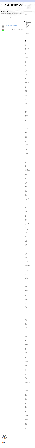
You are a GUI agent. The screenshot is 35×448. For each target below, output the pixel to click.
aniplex (25, 62)
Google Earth (26, 169)
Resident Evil (26, 337)
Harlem (25, 181)
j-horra (25, 204)
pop (25, 323)
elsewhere (26, 131)
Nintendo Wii (26, 290)
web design (26, 408)
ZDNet (25, 428)
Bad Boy (26, 73)
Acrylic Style (7, 440)
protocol (26, 327)
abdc (25, 50)
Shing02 (26, 352)
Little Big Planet (26, 237)
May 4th (26, 254)
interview (26, 199)
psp (25, 329)
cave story (26, 91)
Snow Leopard (26, 361)
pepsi (25, 310)
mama (25, 249)
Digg (25, 120)
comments (26, 100)
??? (25, 41)
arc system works (26, 64)
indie (25, 194)
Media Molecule (26, 257)
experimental (26, 135)
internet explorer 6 (27, 198)
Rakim (25, 333)
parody (25, 308)
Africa (25, 56)
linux (25, 236)
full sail (25, 154)
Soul (25, 366)
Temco (25, 379)
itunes (25, 203)
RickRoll (26, 339)
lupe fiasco (26, 244)
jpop (25, 215)
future (25, 156)
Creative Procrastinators (13, 5)
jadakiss (26, 206)
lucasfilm (26, 241)
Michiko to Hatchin (27, 262)
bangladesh (26, 74)
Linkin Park (26, 235)
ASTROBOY (26, 70)
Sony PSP (26, 365)
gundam (26, 177)
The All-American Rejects (27, 382)
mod (25, 268)
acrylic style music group (27, 52)
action (25, 53)
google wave (26, 173)
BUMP (2, 32)
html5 (25, 190)
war (25, 403)
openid (25, 302)
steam (25, 369)
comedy (26, 98)
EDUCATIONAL (26, 128)
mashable (26, 253)
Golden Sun (26, 165)
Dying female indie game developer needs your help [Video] (11, 25)
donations (26, 124)
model (25, 269)
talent (25, 374)
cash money (26, 90)
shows (25, 353)
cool (25, 107)
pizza (25, 318)
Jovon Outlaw (26, 214)
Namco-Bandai (26, 277)
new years (26, 285)
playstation (26, 320)
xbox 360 (26, 423)
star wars (26, 368)
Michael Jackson (26, 261)
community (26, 102)
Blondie (25, 79)
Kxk (25, 227)
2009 (25, 44)
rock (25, 343)
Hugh (26, 24)
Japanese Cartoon (27, 210)
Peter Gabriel (26, 312)
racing (25, 332)
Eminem (26, 132)
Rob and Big (26, 341)
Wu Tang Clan (26, 419)
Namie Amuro (26, 278)
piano (25, 316)
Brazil (25, 83)
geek (25, 162)
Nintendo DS (26, 289)
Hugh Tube (26, 191)
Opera (25, 304)
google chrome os (27, 168)
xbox (25, 422)
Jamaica (26, 208)
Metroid (25, 260)
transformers (26, 389)
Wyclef (25, 420)
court (25, 108)
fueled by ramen (26, 153)
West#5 (26, 27)
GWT (25, 178)
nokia (25, 291)
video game (26, 399)
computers (26, 103)
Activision (26, 54)
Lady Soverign (26, 229)
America (26, 58)
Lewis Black (26, 233)
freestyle (26, 150)
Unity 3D (26, 394)
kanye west (26, 219)
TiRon (25, 387)
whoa (25, 412)
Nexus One (26, 287)
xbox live (26, 424)
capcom (26, 87)
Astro (25, 69)
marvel (25, 252)
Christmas (26, 94)
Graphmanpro (27, 23)
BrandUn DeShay (27, 82)
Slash (25, 358)
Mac (25, 245)
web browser (26, 406)
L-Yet (25, 228)
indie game (26, 195)
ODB (25, 297)
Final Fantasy (26, 144)
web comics (26, 407)
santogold (26, 348)
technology (26, 377)
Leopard (26, 232)
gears (25, 161)
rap (25, 335)
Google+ (26, 174)
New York (26, 286)
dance (25, 114)
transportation (26, 390)
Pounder (26, 324)
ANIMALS (26, 60)
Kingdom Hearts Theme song (28, 223)
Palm (25, 306)
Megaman (26, 258)
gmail (25, 164)
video (25, 398)
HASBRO (26, 182)
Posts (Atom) (5, 23)
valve (25, 397)
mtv (25, 273)
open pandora (26, 299)
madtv (25, 248)
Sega (25, 349)
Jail (25, 207)
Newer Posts (3, 21)
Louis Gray (26, 240)
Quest (25, 331)
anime (25, 61)
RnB (25, 340)
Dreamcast (26, 125)
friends (25, 152)
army (25, 65)
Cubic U (26, 111)
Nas (25, 279)
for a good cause (26, 149)
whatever (26, 410)
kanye (25, 218)
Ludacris (26, 243)
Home (12, 21)
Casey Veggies (26, 89)
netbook (26, 282)
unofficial (26, 395)
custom (25, 112)
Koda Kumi (26, 224)
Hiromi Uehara (26, 185)
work (25, 416)
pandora (26, 307)
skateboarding (26, 356)
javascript (26, 211)
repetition (26, 336)
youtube (26, 427)
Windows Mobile (26, 415)
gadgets (26, 158)
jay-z (25, 212)
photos (25, 315)
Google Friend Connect (27, 170)
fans (25, 140)
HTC (25, 189)
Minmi (25, 266)
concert (25, 104)
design (25, 119)
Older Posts (21, 21)
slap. (25, 357)
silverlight (26, 354)
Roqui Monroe (26, 344)
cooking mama (26, 106)
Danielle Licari (26, 115)
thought (25, 386)
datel (25, 116)
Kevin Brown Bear (27, 25)
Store (25, 370)
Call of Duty (26, 85)
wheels (25, 411)
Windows (26, 414)
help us (25, 183)
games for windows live (27, 160)
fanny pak (26, 139)
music (25, 274)
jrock (25, 216)
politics (25, 322)
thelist (25, 385)
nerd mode (26, 281)
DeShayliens (26, 118)
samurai (26, 347)
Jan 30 (27, 32)
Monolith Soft (26, 270)
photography (26, 314)
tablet (25, 373)
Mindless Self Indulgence (27, 265)
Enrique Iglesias (26, 133)
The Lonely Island (27, 383)
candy (25, 86)
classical (26, 95)
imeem (25, 193)
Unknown (27, 26)
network (26, 283)
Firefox (25, 145)
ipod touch (26, 202)
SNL (25, 360)
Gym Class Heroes (27, 179)
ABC (25, 49)
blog (25, 77)
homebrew (26, 187)
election (25, 129)
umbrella (26, 393)
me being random (27, 256)
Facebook (26, 137)
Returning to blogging (5, 11)
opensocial (26, 303)
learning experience (27, 231)
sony (25, 364)
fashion (25, 141)
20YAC (25, 45)
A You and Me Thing (27, 48)
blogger (25, 78)
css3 (25, 110)
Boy (25, 81)
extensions (26, 136)
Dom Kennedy (26, 123)
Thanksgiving (26, 381)
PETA (25, 311)
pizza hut (26, 319)
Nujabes (26, 293)
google (25, 166)
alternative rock (26, 57)
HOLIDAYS (26, 186)
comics (25, 99)
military (25, 264)
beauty (25, 75)
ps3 (25, 328)
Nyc (25, 295)
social (25, 362)
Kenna (25, 220)
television (26, 378)
